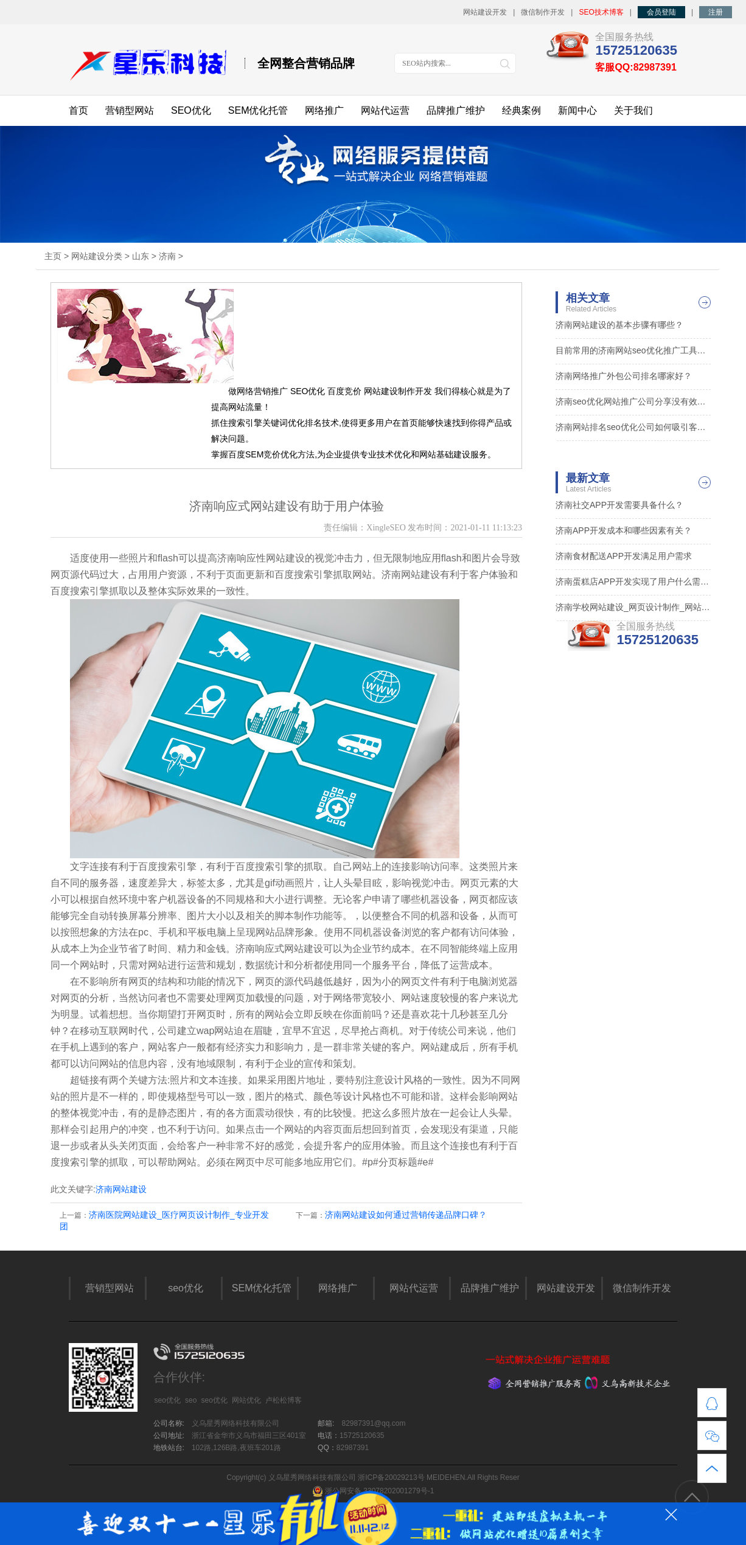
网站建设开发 (485, 12)
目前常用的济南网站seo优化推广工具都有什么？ (633, 350)
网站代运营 (385, 110)
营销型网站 (129, 110)
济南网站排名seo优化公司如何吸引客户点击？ (633, 427)
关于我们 (633, 110)
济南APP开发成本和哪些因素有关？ (624, 530)
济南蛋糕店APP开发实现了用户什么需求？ (633, 581)
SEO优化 (191, 110)
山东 (140, 256)
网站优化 (246, 1400)
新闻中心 (577, 110)
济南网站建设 (121, 1189)
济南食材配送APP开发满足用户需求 (624, 556)
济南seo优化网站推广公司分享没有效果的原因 (633, 401)
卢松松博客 (283, 1400)
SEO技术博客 (601, 12)
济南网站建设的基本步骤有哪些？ (619, 325)
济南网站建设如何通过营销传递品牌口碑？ (406, 1215)
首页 (78, 110)
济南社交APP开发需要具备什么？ (619, 505)
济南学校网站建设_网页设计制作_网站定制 (633, 607)
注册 (715, 12)
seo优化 (185, 1288)
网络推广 (324, 110)
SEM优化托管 (258, 110)
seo (191, 1400)
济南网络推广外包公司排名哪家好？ (624, 376)
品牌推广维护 (456, 110)
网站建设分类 (96, 256)
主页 (52, 256)
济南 (167, 256)
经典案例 (521, 110)
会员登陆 (661, 12)
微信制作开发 (543, 12)
